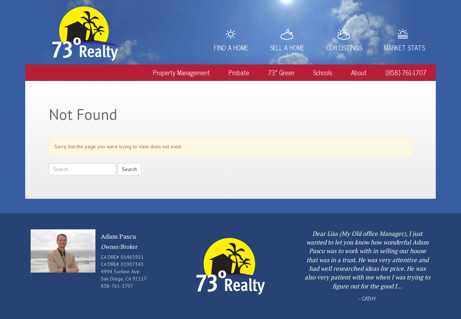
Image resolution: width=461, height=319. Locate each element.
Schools (322, 72)
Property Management (181, 72)
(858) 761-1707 (405, 72)
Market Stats (404, 47)
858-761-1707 (117, 286)
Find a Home (231, 47)
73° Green (281, 72)
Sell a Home (287, 47)
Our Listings (344, 47)
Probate (239, 72)
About (359, 72)
